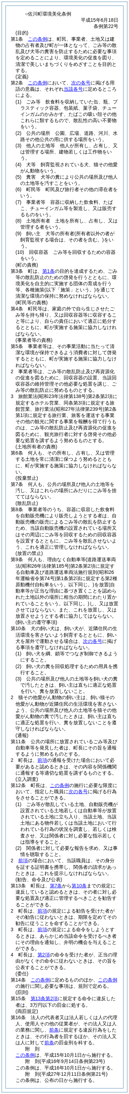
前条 (54, 1030)
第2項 (43, 954)
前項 (42, 760)
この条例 (37, 39)
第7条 (56, 885)
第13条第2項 (44, 998)
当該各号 (73, 89)
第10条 (79, 885)
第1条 (48, 271)
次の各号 (80, 83)
